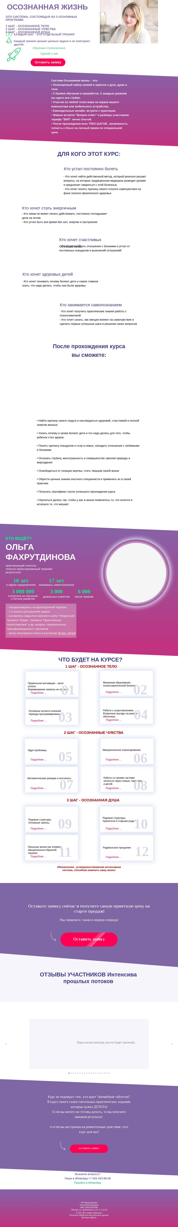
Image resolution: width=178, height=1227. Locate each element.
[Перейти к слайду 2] (71, 1073)
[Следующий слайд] (172, 1044)
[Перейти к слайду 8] (84, 1073)
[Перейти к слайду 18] (106, 1073)
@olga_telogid (67, 633)
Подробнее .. (38, 692)
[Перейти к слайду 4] (75, 1073)
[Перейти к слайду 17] (104, 1073)
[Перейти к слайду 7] (82, 1073)
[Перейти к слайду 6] (80, 1073)
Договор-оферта (89, 1217)
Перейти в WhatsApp (87, 1182)
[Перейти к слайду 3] (73, 1073)
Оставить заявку (48, 62)
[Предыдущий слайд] (6, 1044)
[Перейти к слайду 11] (91, 1073)
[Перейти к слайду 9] (86, 1073)
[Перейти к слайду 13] (95, 1073)
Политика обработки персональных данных (89, 1215)
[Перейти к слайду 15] (100, 1073)
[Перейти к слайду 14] (97, 1073)
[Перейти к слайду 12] (93, 1073)
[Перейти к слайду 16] (102, 1073)
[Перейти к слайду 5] (77, 1073)
